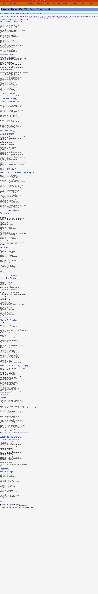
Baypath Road (8, 13)
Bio (21, 3)
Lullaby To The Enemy (57, 18)
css (9, 592)
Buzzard (68, 16)
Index (1, 13)
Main (4, 3)
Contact (91, 3)
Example (16, 13)
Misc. (41, 13)
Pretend (67, 18)
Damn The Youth (29, 16)
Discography (30, 3)
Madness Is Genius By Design (37, 18)
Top (22, 21)
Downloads (73, 3)
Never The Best (81, 16)
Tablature (39, 3)
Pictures (65, 3)
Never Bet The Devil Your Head (29, 13)
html (6, 592)
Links (82, 3)
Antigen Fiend (39, 16)
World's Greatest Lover (7, 16)
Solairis (10, 589)
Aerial (74, 16)
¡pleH (48, 18)
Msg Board (13, 3)
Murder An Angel (92, 16)
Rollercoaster (19, 16)
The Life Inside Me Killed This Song (54, 16)
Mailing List (56, 3)
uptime (12, 592)
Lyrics (47, 3)
